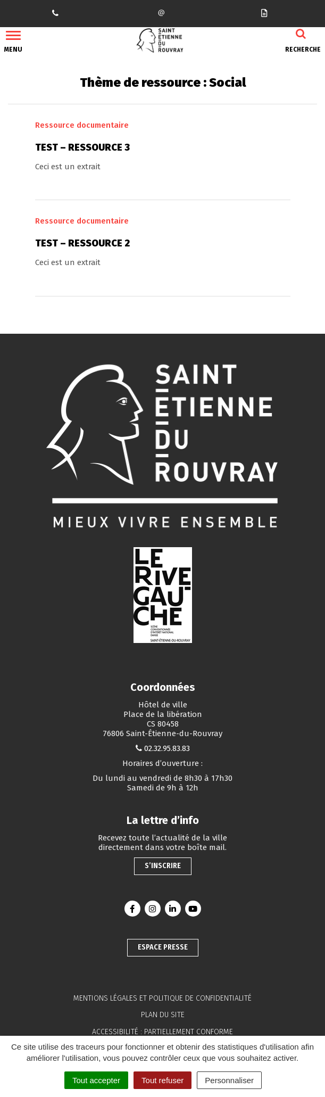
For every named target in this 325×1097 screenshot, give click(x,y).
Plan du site (163, 1014)
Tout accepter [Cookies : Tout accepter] (96, 1080)
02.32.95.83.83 (167, 748)
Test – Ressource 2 (82, 243)
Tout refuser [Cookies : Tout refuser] (162, 1080)
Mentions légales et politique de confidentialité (162, 998)
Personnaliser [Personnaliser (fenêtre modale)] (229, 1080)
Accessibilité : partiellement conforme (162, 1031)
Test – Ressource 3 (82, 147)
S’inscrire (163, 865)
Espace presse (163, 947)
